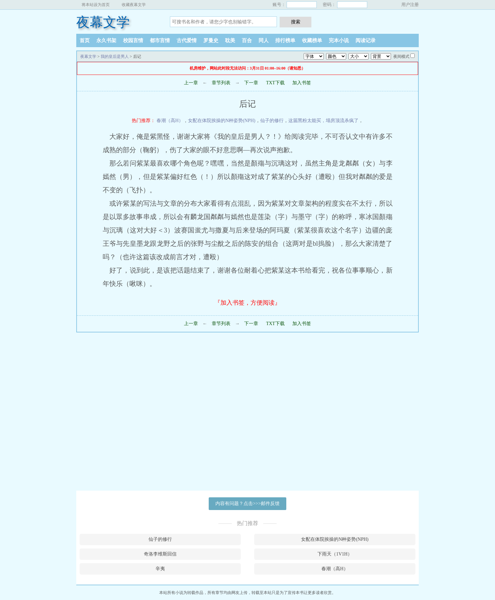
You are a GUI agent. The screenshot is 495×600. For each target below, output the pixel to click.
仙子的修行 (272, 120)
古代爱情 (187, 40)
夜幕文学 (103, 22)
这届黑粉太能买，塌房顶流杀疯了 (323, 120)
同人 (264, 40)
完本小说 (339, 40)
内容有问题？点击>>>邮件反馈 (247, 503)
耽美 (230, 40)
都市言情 (160, 40)
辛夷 (160, 568)
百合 (247, 40)
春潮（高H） (170, 120)
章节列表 (221, 82)
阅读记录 (366, 40)
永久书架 (106, 40)
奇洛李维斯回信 (160, 554)
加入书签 (301, 82)
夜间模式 (401, 56)
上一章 (191, 82)
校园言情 (133, 40)
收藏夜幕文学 (134, 4)
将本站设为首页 (96, 4)
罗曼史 (210, 40)
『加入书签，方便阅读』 (247, 302)
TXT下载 (275, 82)
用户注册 (410, 4)
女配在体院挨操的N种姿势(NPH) (221, 120)
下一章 (251, 82)
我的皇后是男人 (115, 56)
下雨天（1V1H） (334, 554)
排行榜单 (285, 40)
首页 (85, 40)
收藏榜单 (312, 40)
